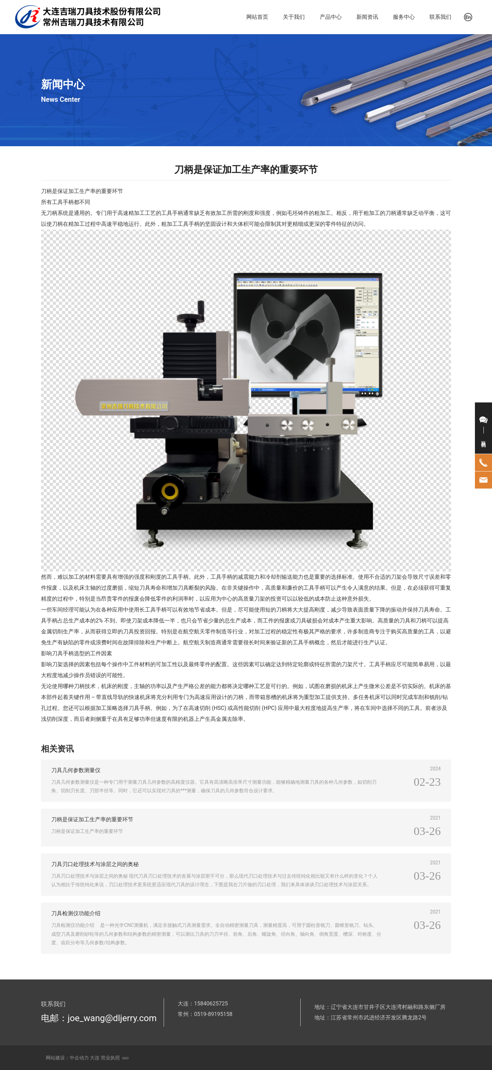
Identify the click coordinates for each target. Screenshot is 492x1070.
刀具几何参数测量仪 (75, 770)
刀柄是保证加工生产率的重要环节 (92, 819)
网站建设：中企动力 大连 (73, 1057)
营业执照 (110, 1057)
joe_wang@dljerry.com (112, 1018)
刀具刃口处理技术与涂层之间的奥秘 (95, 864)
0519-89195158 (213, 1014)
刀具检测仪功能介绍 (75, 913)
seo (125, 1057)
